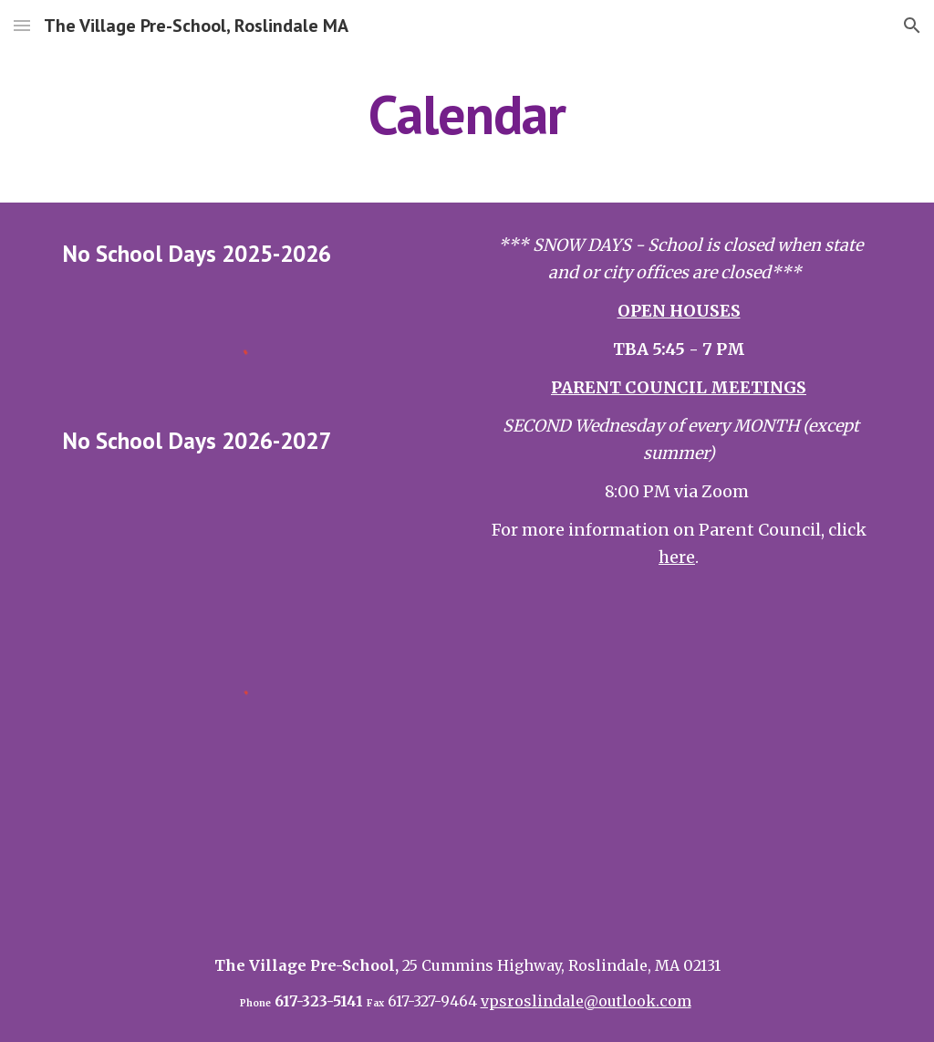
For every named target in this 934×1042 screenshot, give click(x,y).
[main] (466, 114)
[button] (22, 25)
